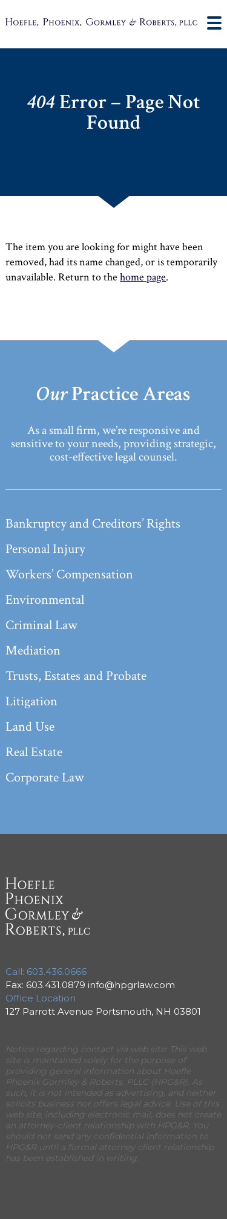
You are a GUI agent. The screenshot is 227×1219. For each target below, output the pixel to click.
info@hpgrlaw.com (131, 985)
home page (143, 277)
